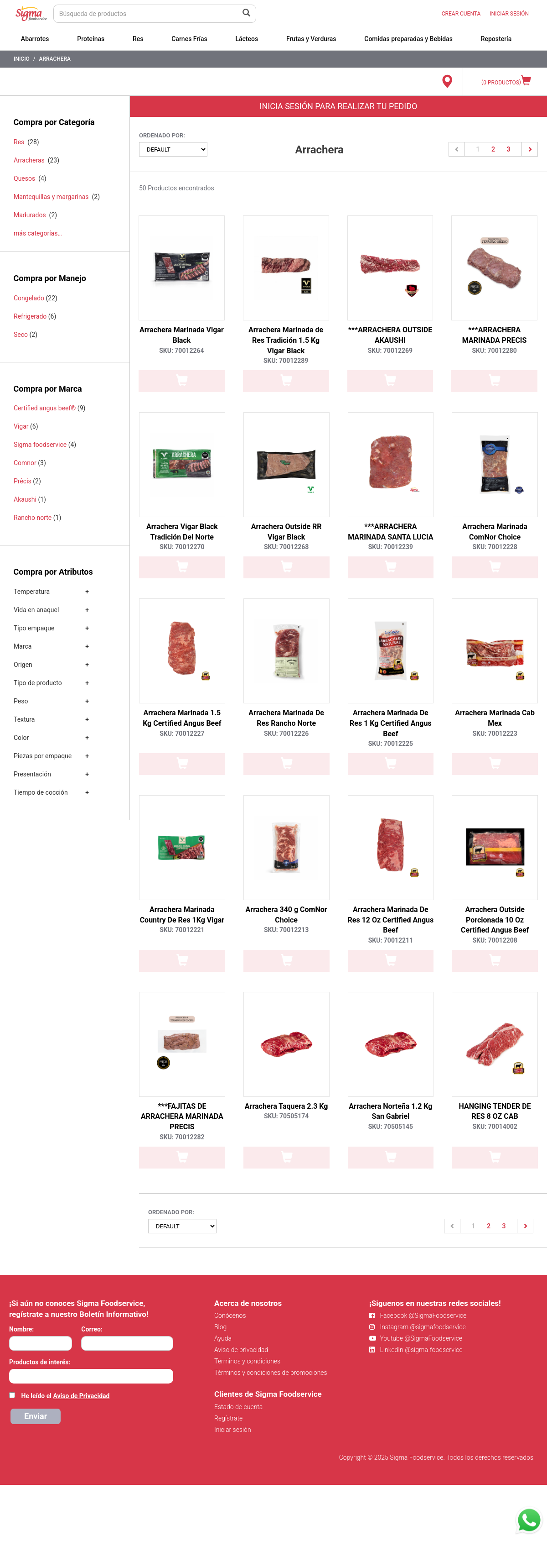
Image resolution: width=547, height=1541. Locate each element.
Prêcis (22, 481)
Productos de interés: (39, 1362)
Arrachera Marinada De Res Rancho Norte (286, 718)
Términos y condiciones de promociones (270, 1372)
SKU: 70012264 (181, 350)
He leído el (65, 1395)
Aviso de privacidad (241, 1349)
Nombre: (21, 1329)
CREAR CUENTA (461, 13)
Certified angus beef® (45, 408)
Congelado (29, 298)
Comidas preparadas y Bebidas (408, 38)
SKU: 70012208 (494, 940)
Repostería (496, 38)
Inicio (22, 59)
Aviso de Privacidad (81, 1395)
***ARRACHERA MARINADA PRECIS (494, 335)
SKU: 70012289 (285, 360)
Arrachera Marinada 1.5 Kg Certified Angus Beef (182, 718)
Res (138, 38)
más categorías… (38, 233)
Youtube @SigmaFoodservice (415, 1338)
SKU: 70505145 (390, 1126)
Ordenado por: (162, 135)
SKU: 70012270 (182, 546)
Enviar (35, 1416)
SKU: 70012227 (182, 733)
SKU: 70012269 (390, 350)
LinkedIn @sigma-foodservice (416, 1349)
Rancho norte (33, 517)
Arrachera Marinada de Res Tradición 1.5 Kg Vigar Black (285, 340)
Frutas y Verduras (311, 38)
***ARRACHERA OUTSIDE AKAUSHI (390, 335)
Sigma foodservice (40, 444)
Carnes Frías (189, 38)
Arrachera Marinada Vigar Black (181, 335)
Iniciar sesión (232, 1429)
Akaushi (25, 499)
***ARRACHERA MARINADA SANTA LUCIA (390, 531)
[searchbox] (13, 1375)
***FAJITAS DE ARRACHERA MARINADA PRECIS (182, 1117)
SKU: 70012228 (494, 546)
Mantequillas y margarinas (51, 196)
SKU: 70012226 (286, 733)
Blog (220, 1327)
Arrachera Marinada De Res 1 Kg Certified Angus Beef (391, 723)
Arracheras (29, 160)
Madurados (30, 215)
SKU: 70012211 (390, 940)
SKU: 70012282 (182, 1137)
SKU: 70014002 (494, 1126)
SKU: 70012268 (286, 546)
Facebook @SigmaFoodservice (417, 1315)
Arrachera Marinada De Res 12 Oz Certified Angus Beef (391, 920)
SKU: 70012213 (286, 929)
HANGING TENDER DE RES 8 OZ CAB (495, 1111)
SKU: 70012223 (494, 733)
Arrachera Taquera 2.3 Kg (286, 1106)
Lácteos (246, 38)
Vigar (21, 426)
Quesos (24, 178)
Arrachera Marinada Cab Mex (495, 718)
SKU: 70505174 (286, 1116)
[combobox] (91, 1376)
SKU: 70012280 (494, 350)
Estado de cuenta (238, 1406)
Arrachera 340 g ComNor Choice (286, 914)
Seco (21, 334)
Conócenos (230, 1315)
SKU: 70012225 (390, 743)
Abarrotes (35, 38)
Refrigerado (30, 316)
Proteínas (90, 38)
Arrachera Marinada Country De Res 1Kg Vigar (182, 914)
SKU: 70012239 (390, 546)
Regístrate (228, 1418)
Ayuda (223, 1338)
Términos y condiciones (247, 1361)
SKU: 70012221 (182, 929)
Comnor (25, 462)
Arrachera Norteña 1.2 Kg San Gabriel (390, 1111)
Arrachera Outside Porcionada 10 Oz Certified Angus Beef (495, 920)
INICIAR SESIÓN (509, 13)
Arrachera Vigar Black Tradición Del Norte (182, 531)
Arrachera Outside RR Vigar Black (286, 531)
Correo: (92, 1329)
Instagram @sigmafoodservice (417, 1327)
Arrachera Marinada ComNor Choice (494, 531)
